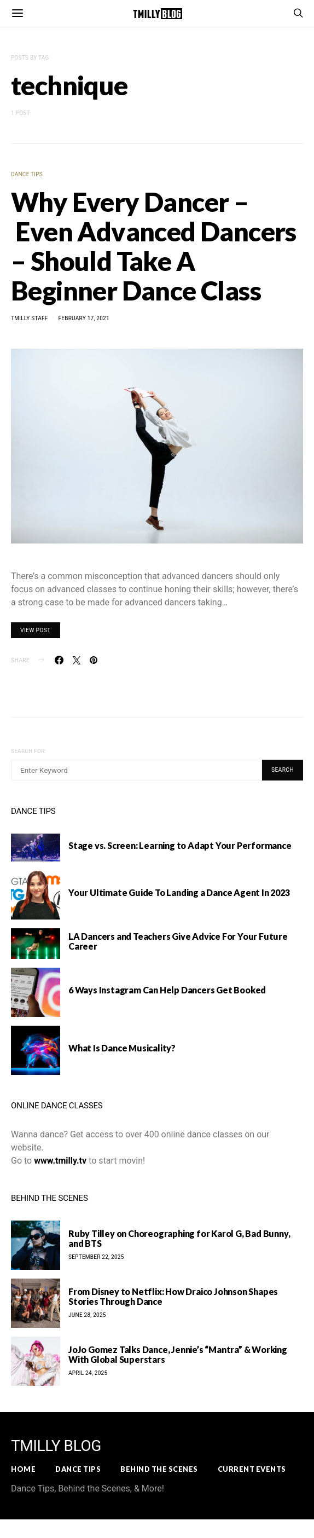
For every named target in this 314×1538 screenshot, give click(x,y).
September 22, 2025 (96, 1257)
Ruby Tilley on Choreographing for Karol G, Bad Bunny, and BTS (179, 1238)
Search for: (28, 751)
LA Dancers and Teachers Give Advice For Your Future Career (178, 941)
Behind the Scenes (159, 1469)
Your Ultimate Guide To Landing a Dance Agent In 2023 (179, 892)
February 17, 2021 (83, 318)
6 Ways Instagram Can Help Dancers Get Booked (167, 990)
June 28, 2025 (87, 1315)
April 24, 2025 (87, 1373)
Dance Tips (27, 174)
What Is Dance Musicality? (122, 1048)
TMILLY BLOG (56, 1446)
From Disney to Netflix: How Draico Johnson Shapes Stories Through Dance (173, 1296)
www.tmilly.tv (60, 1160)
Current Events (252, 1469)
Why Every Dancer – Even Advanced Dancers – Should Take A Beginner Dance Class (153, 246)
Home (23, 1469)
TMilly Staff (29, 318)
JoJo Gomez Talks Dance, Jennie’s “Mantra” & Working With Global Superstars (177, 1354)
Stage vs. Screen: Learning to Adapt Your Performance (180, 845)
